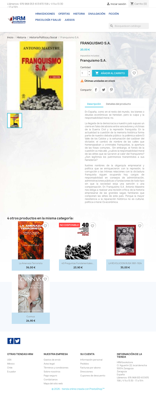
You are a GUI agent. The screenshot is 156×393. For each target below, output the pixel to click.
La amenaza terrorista (30, 263)
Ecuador (11, 371)
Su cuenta (87, 354)
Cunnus (31, 316)
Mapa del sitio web (53, 383)
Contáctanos (51, 379)
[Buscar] (129, 26)
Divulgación (96, 13)
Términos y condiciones (56, 367)
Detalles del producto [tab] (118, 104)
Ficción (114, 13)
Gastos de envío (52, 359)
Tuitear (104, 90)
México (11, 363)
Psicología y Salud (48, 20)
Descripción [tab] (94, 104)
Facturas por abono (90, 367)
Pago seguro (50, 375)
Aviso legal (49, 363)
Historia (79, 13)
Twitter (17, 341)
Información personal (91, 359)
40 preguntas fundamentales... (78, 263)
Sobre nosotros (52, 371)
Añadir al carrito (110, 73)
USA (9, 359)
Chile (9, 367)
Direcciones (86, 371)
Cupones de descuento (92, 375)
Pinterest (111, 90)
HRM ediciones (45, 13)
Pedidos (84, 363)
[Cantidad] (84, 73)
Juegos (70, 20)
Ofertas (64, 13)
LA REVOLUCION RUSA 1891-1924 (125, 263)
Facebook (10, 341)
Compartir (96, 90)
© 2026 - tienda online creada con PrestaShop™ (78, 389)
